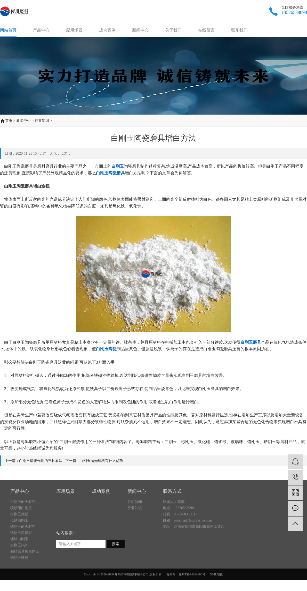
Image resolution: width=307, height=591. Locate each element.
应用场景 (74, 30)
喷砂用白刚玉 (21, 531)
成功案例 (107, 30)
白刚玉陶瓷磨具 (110, 173)
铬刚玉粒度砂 (21, 556)
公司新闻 (134, 525)
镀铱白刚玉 (19, 562)
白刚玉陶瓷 (106, 349)
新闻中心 (140, 30)
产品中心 (41, 30)
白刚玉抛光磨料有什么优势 (101, 461)
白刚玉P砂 (18, 569)
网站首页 (8, 30)
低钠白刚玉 (19, 544)
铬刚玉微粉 (19, 581)
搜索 (115, 567)
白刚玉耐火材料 (23, 525)
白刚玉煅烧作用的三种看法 (40, 461)
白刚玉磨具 (250, 342)
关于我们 (173, 30)
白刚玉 (117, 166)
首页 (8, 121)
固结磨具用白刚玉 (24, 575)
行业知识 (42, 121)
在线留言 (206, 30)
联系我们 (239, 30)
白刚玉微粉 (19, 538)
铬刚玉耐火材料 (23, 550)
